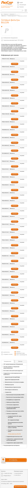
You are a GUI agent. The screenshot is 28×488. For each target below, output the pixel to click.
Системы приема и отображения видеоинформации (11, 367)
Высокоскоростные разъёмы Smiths (15, 394)
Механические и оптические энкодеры (14, 382)
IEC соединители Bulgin (13, 420)
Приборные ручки (9, 384)
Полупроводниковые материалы (11, 445)
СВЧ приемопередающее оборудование (13, 364)
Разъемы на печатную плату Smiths (15, 411)
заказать (14, 63)
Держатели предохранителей (12, 379)
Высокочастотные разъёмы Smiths (15, 397)
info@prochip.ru (6, 475)
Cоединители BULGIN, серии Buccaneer (15, 417)
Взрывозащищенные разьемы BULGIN (15, 423)
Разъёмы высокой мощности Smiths (15, 431)
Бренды (20, 361)
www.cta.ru (17, 475)
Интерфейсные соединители (13, 399)
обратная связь (20, 486)
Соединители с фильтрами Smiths (14, 442)
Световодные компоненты (11, 389)
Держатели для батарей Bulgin (12, 377)
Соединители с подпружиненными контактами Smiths (14, 439)
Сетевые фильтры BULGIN (14, 434)
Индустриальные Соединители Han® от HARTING (15, 427)
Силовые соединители (11, 413)
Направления (7, 361)
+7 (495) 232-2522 (6, 473)
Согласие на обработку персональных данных (12, 481)
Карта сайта (4, 479)
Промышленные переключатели (13, 387)
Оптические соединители (12, 404)
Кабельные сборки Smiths (12, 402)
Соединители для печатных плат (14, 436)
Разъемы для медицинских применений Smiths (13, 408)
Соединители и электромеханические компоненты (12, 374)
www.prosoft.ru (18, 473)
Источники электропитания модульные (13, 370)
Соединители (8, 392)
